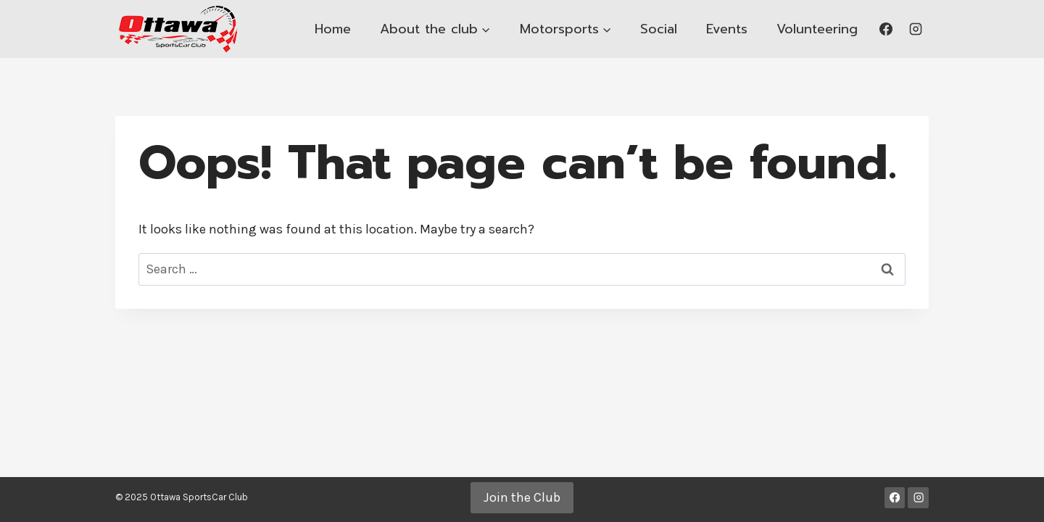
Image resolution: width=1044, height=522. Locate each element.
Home (333, 29)
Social (658, 29)
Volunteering (817, 29)
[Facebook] (886, 29)
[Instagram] (916, 29)
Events (726, 29)
